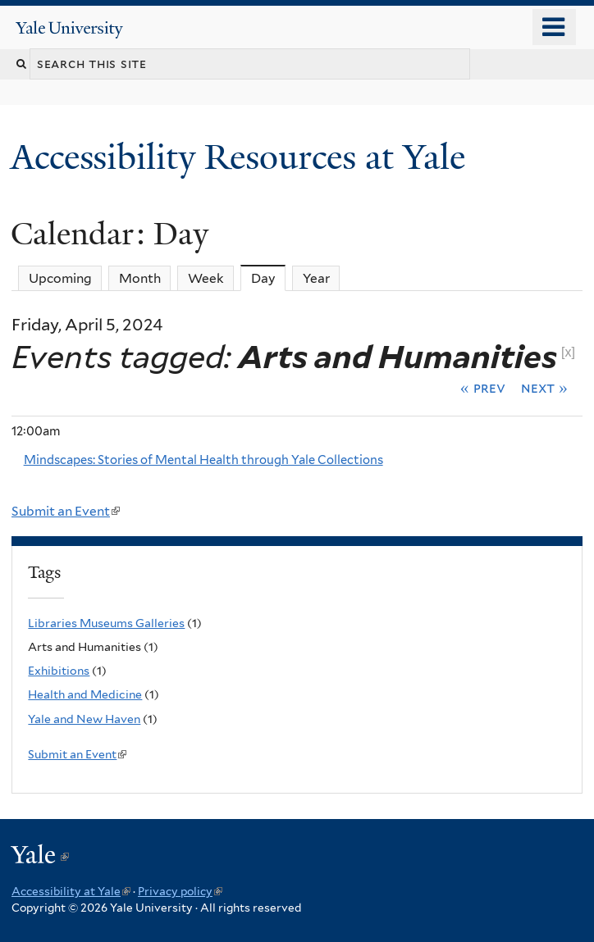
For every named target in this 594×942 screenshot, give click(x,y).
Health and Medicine (85, 694)
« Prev (482, 388)
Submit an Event (65, 511)
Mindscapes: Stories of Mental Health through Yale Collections (203, 460)
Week (206, 278)
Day (268, 278)
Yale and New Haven (84, 719)
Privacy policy (180, 891)
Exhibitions (58, 670)
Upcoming (60, 278)
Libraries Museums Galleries (106, 623)
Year (316, 278)
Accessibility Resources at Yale (242, 157)
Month (140, 278)
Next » (544, 388)
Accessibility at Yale (70, 891)
